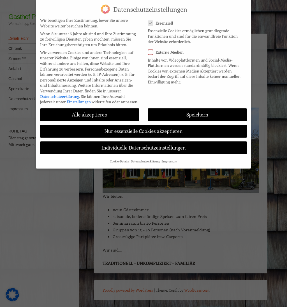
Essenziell (162, 17)
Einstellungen (79, 96)
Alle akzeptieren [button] (90, 109)
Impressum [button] (169, 156)
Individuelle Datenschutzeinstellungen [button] (143, 142)
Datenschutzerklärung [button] (145, 156)
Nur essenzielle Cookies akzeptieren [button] (143, 126)
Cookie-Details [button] (119, 156)
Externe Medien (167, 47)
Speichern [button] (197, 109)
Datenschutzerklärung (59, 91)
